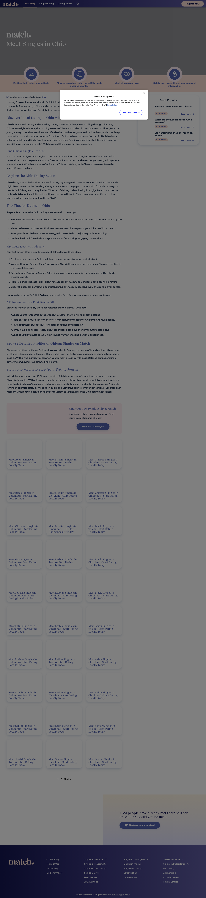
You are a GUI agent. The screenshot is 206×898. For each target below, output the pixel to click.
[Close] (144, 93)
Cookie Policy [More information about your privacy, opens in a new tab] (112, 105)
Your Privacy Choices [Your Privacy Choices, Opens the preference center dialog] (131, 112)
